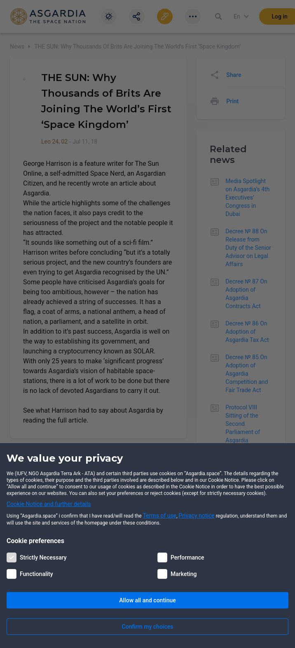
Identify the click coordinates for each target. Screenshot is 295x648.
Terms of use (160, 515)
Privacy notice (197, 515)
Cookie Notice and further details (49, 504)
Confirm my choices (147, 626)
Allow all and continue (147, 600)
